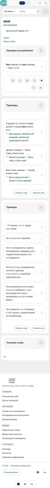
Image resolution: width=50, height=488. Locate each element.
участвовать (12, 274)
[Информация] (41, 50)
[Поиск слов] (26, 11)
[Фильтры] (46, 11)
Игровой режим (9, 419)
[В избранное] (34, 88)
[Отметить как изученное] (20, 80)
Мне (8, 267)
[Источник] (28, 132)
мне (8, 228)
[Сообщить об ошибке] (42, 66)
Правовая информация (13, 457)
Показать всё (38, 193)
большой (10, 290)
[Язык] (10, 11)
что (20, 225)
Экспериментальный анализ (15, 415)
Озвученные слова (11, 430)
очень (18, 267)
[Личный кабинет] (40, 3)
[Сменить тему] (38, 472)
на (25, 309)
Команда (6, 449)
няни (6, 37)
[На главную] (3, 3)
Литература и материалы (14, 438)
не (23, 225)
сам (11, 238)
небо (10, 312)
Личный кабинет (11, 472)
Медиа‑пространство (12, 434)
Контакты (6, 453)
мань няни (9, 41)
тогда (28, 290)
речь (24, 296)
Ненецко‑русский (10, 396)
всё (7, 257)
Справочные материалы (13, 411)
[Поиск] (38, 11)
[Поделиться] (35, 66)
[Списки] (41, 88)
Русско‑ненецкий (10, 400)
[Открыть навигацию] (46, 3)
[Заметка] (27, 80)
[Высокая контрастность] (45, 472)
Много (9, 248)
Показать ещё (21, 193)
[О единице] (13, 80)
